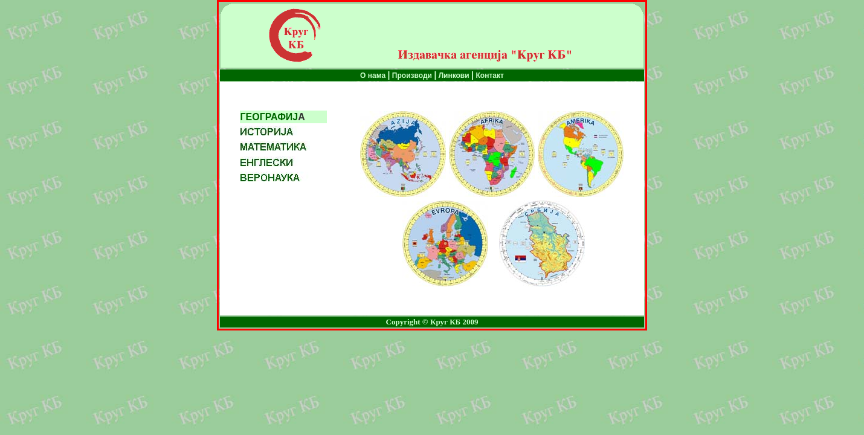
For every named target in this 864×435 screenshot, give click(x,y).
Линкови (452, 75)
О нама (373, 75)
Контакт (490, 75)
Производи (412, 75)
